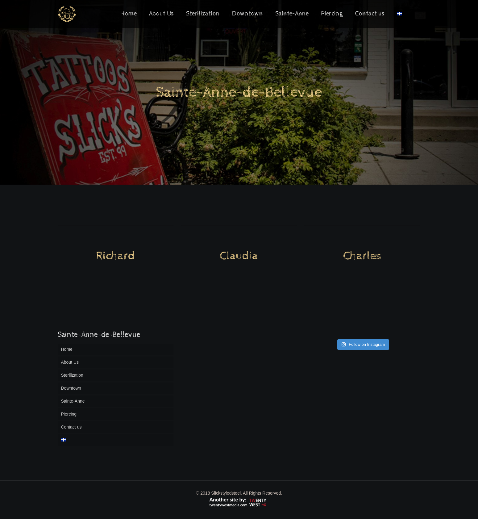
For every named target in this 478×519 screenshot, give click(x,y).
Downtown (71, 388)
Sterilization (72, 375)
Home (67, 349)
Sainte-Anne (73, 401)
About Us (70, 362)
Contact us (71, 427)
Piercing (69, 414)
